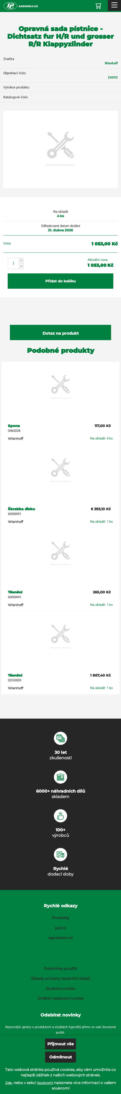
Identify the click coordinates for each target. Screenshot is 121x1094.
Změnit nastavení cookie (60, 998)
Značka (8, 59)
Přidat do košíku (60, 281)
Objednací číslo (14, 73)
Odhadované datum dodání (60, 226)
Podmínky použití (60, 968)
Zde (8, 1091)
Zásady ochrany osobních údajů (60, 978)
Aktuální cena (98, 260)
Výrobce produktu (16, 87)
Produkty (60, 918)
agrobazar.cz (60, 938)
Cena (7, 243)
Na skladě (60, 212)
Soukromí (45, 1091)
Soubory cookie (60, 988)
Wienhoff (111, 63)
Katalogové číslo (15, 97)
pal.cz (60, 928)
